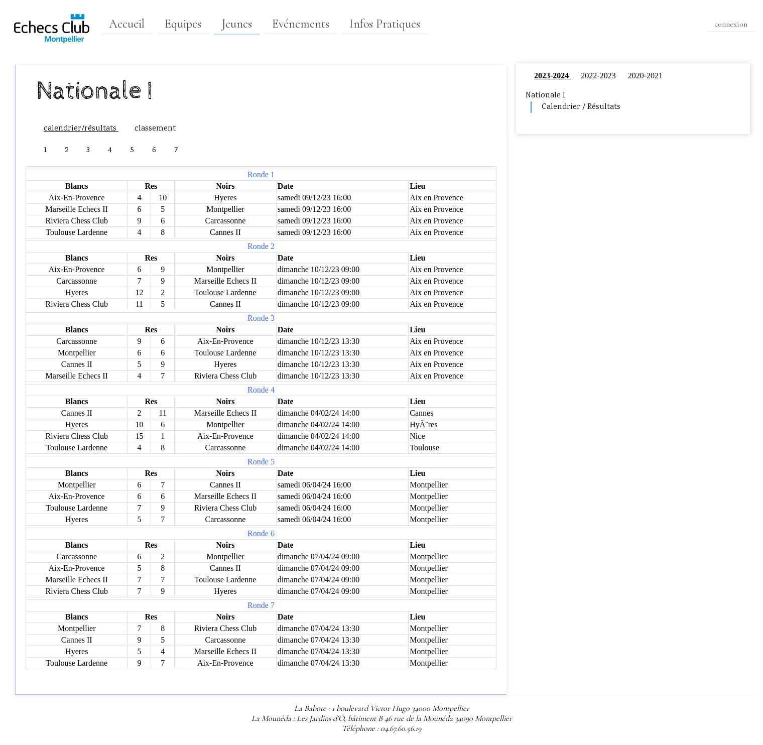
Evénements (300, 24)
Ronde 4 (261, 390)
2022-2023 (599, 75)
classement (155, 129)
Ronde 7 (261, 605)
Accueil (127, 24)
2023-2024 (552, 75)
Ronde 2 (261, 246)
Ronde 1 (261, 174)
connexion (730, 24)
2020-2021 (645, 75)
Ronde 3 (261, 318)
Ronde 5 (261, 461)
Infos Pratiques (384, 24)
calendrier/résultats (81, 129)
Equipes (183, 24)
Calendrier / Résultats (581, 107)
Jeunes (236, 24)
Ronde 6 (261, 533)
